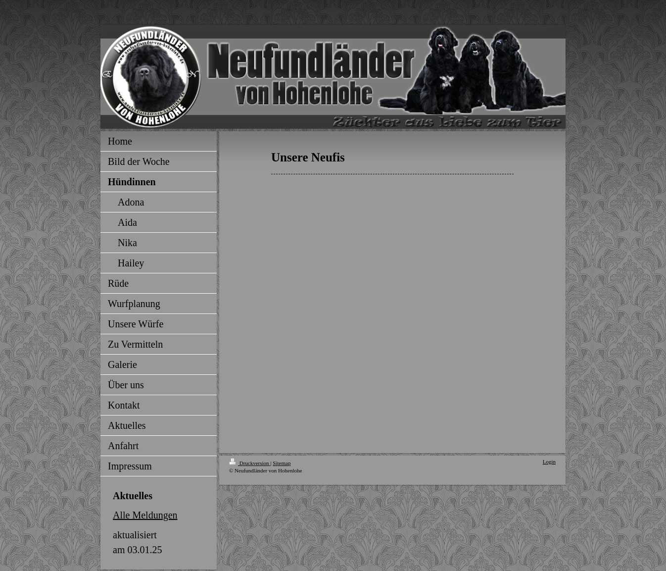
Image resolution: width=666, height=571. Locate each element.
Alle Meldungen (145, 515)
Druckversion (249, 463)
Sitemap (281, 463)
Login (549, 462)
